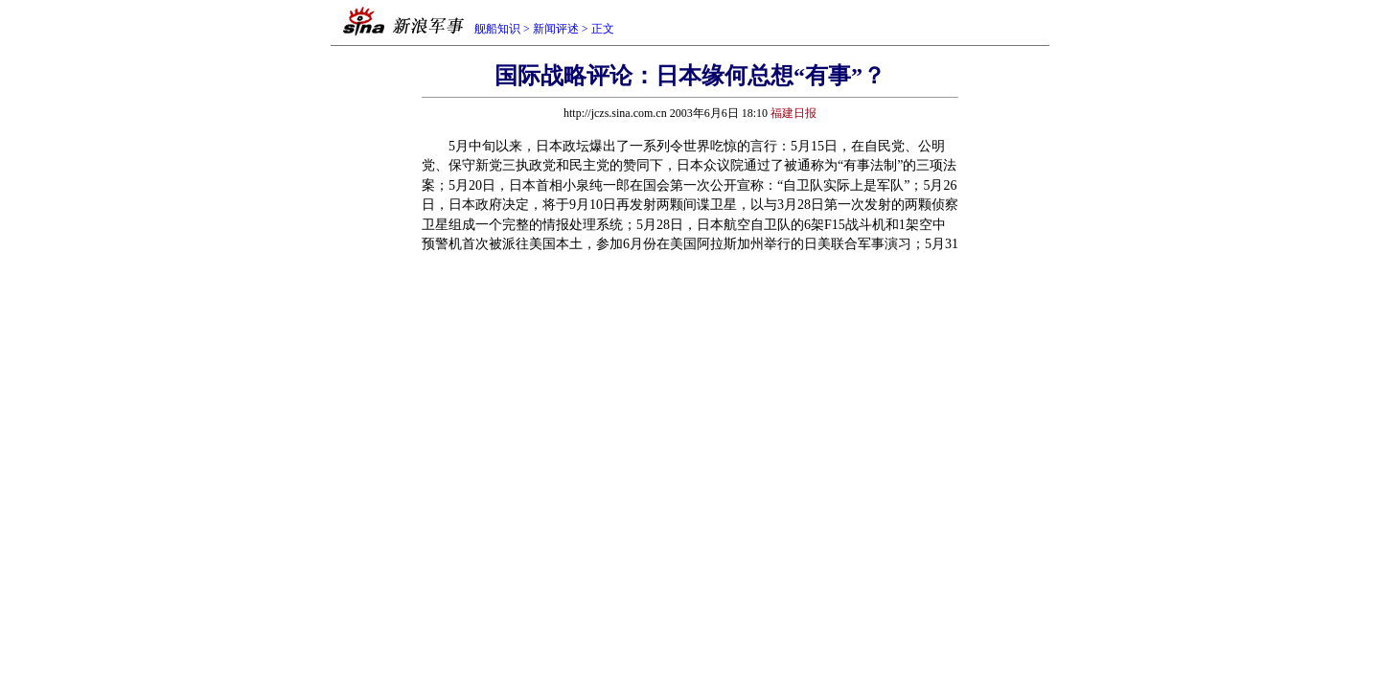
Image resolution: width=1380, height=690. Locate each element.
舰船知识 (497, 28)
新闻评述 (556, 28)
